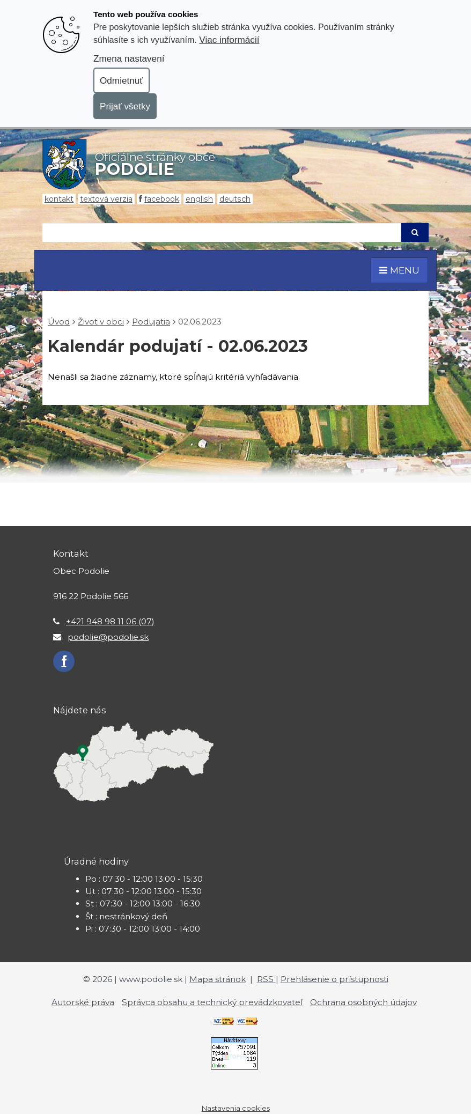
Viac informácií (229, 39)
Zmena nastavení (128, 58)
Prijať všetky (125, 106)
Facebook (161, 199)
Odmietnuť (121, 80)
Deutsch (235, 199)
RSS (266, 979)
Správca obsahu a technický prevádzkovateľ (212, 1002)
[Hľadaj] (221, 232)
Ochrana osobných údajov (363, 1002)
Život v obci (101, 321)
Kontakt (59, 199)
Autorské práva (82, 1002)
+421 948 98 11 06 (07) (110, 621)
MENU (399, 270)
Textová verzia (106, 199)
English (199, 199)
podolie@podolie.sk (108, 637)
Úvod (59, 321)
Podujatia (151, 321)
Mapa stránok (217, 979)
